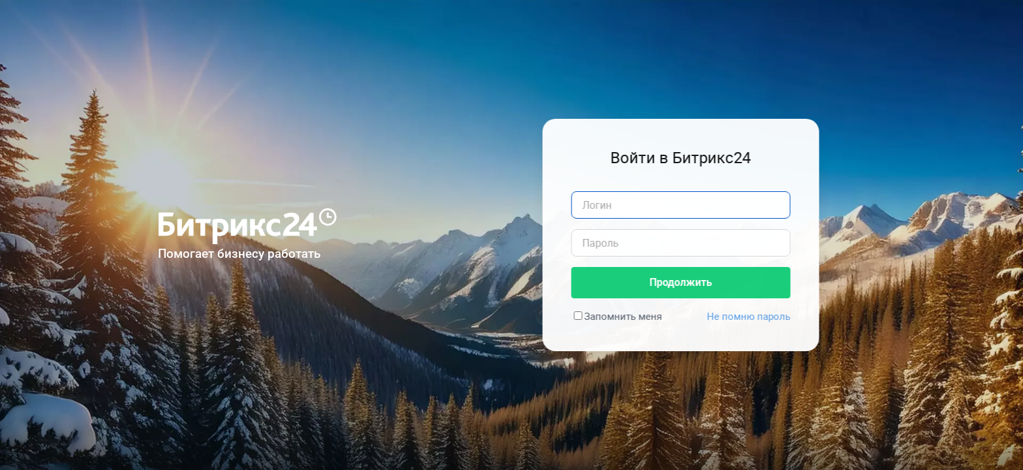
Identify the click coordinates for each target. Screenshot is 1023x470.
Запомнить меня (627, 315)
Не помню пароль (753, 315)
